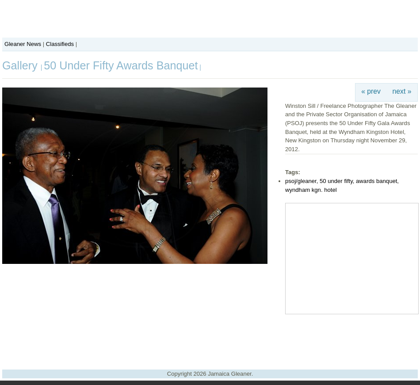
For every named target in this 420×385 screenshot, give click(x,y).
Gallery (21, 65)
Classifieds (60, 44)
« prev (371, 91)
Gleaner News (22, 44)
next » (402, 91)
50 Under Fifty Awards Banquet (121, 65)
